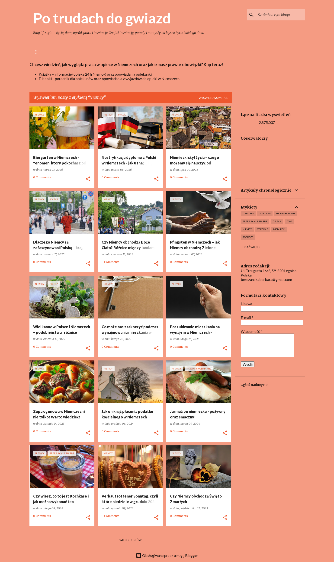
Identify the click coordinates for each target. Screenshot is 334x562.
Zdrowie (262, 229)
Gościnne (265, 213)
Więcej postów (130, 540)
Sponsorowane (285, 213)
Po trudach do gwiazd (102, 17)
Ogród (132, 52)
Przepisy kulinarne (255, 221)
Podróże (248, 237)
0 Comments (42, 177)
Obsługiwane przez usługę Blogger (167, 555)
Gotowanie (90, 52)
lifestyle (64, 52)
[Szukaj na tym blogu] (280, 14)
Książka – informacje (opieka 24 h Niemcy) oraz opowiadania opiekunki (95, 74)
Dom (112, 52)
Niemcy (194, 52)
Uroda (153, 52)
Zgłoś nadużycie (254, 385)
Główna (39, 52)
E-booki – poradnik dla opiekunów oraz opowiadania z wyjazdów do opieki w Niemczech (109, 78)
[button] (88, 179)
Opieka (173, 52)
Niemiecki (279, 229)
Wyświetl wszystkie (213, 98)
